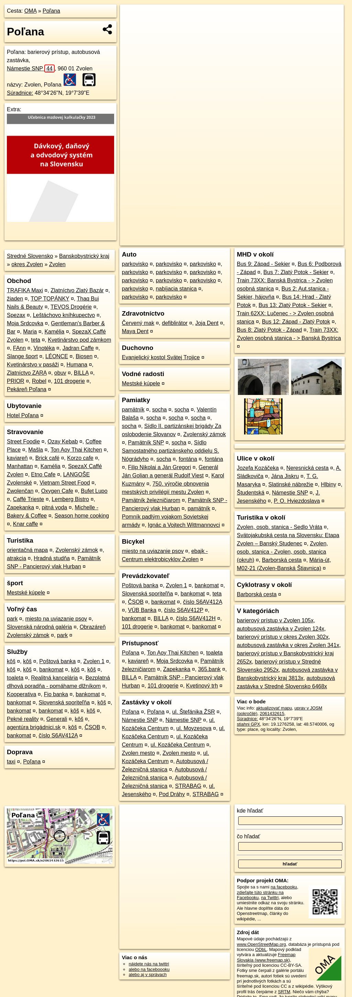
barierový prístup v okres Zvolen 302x (283, 637)
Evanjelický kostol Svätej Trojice (161, 357)
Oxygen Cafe (57, 491)
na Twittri (269, 897)
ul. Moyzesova (193, 728)
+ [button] (132, 16)
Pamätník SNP (146, 442)
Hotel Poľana (23, 415)
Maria (30, 332)
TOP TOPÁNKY (50, 299)
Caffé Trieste (28, 499)
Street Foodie (23, 441)
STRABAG (188, 786)
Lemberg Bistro (70, 499)
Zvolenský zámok (76, 550)
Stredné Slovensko (30, 256)
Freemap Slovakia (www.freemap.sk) (266, 957)
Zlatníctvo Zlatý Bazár (77, 290)
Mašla (35, 450)
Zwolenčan (20, 491)
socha (159, 409)
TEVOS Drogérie (71, 307)
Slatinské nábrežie (291, 484)
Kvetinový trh (202, 686)
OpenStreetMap (225, 240)
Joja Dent (207, 323)
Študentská (250, 493)
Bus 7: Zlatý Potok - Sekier (295, 272)
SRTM (284, 991)
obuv (60, 373)
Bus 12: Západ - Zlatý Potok (296, 322)
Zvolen (57, 264)
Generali (56, 719)
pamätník (133, 409)
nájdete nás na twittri (149, 963)
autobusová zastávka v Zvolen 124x (280, 629)
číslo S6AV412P (183, 610)
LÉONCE (56, 356)
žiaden (15, 299)
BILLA (81, 373)
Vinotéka (44, 348)
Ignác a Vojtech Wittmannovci (184, 525)
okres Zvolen (27, 264)
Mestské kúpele (26, 593)
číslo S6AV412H (196, 618)
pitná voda (54, 507)
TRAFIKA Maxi (25, 290)
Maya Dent (135, 331)
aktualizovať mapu (274, 708)
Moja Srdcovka (25, 323)
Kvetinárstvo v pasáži (33, 364)
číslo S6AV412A (58, 735)
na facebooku (284, 887)
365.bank (209, 669)
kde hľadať (250, 811)
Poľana (51, 11)
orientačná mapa (27, 550)
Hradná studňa (52, 558)
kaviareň (17, 458)
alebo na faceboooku (149, 969)
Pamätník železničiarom (151, 500)
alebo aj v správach (147, 974)
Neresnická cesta (307, 468)
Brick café (47, 458)
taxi (11, 761)
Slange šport (22, 356)
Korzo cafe (80, 458)
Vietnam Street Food (65, 483)
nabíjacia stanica (176, 289)
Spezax (16, 315)
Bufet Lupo (94, 491)
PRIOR (15, 381)
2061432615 (272, 713)
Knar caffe (25, 524)
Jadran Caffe (78, 348)
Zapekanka (20, 507)
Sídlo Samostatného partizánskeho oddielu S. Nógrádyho (170, 451)
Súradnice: (20, 93)
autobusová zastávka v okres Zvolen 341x (288, 645)
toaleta (15, 678)
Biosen (84, 356)
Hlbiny (328, 484)
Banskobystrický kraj (84, 256)
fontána (188, 459)
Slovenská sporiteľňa (64, 702)
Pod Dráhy (172, 794)
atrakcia (16, 558)
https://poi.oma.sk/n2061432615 (313, 240)
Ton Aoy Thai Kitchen (76, 450)
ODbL (260, 949)
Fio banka (56, 694)
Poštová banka (57, 661)
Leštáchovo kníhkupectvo (64, 315)
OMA (30, 11)
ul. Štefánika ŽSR (193, 712)
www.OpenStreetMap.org (261, 944)
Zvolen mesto (138, 753)
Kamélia (54, 332)
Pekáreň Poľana (26, 389)
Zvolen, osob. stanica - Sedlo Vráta (279, 527)
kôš (11, 661)
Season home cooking (81, 516)
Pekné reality (23, 719)
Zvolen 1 (93, 661)
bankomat (51, 669)
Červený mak (138, 323)
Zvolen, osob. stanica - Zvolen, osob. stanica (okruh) (282, 552)
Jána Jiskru (285, 476)
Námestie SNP (31, 68)
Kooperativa (21, 694)
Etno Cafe (43, 474)
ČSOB (92, 727)
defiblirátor (175, 323)
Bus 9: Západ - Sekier (263, 264)
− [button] (132, 27)
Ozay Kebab (62, 441)
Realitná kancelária (54, 678)
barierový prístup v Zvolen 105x (275, 620)
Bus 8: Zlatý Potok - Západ (269, 330)
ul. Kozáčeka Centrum (178, 745)
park (12, 619)
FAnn (19, 348)
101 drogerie (69, 381)
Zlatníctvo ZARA (27, 373)
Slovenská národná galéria (39, 627)
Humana (76, 364)
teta (35, 340)
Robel (39, 381)
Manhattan (20, 466)
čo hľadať (248, 836)
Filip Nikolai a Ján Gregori (159, 467)
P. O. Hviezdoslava (297, 501)
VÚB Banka (142, 610)
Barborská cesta (282, 560)
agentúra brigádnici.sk (34, 727)
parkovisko (135, 264)
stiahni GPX (248, 724)
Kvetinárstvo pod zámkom (79, 340)
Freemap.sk (261, 240)
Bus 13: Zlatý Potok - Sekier (292, 305)
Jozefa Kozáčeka (258, 468)
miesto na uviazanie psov (56, 619)
